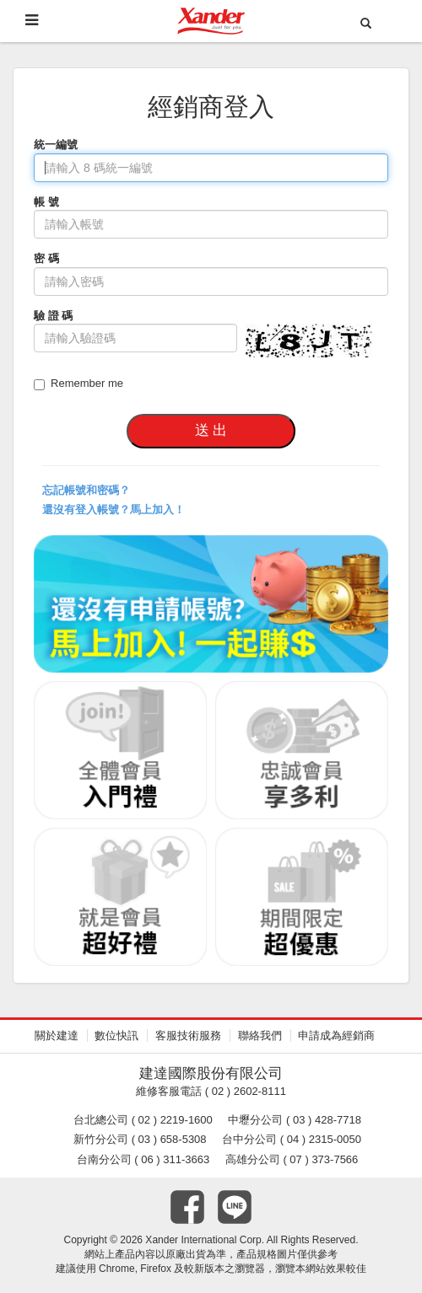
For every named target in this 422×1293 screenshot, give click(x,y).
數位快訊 (116, 1035)
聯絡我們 (260, 1035)
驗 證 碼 (53, 315)
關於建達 (56, 1035)
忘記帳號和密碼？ (86, 490)
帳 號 (46, 202)
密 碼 (46, 258)
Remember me (78, 383)
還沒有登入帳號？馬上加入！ (113, 509)
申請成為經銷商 (336, 1035)
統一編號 (56, 144)
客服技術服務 (188, 1035)
